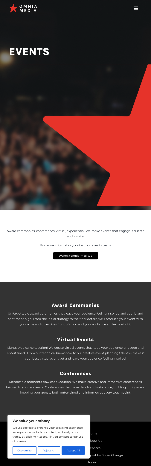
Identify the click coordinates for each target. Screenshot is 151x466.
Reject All (49, 450)
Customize (24, 450)
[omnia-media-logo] (23, 5)
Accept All (73, 450)
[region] (48, 437)
